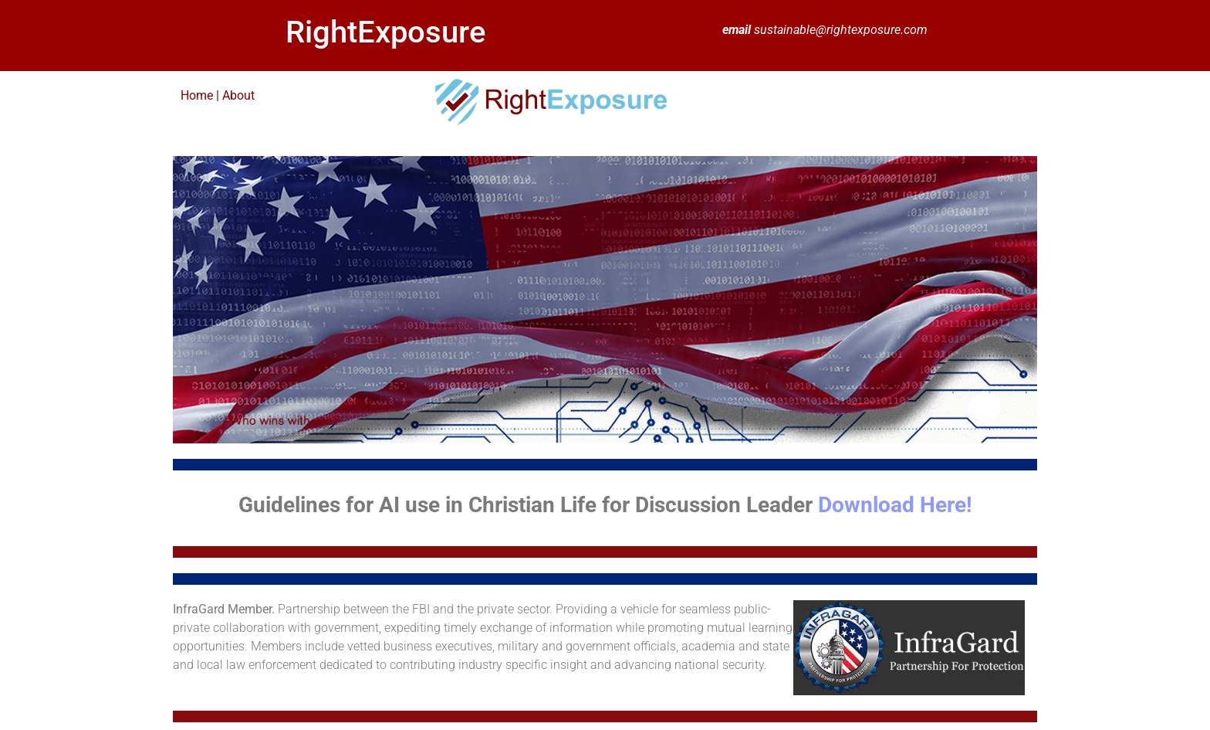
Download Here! (895, 505)
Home (198, 95)
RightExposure (385, 32)
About (238, 95)
